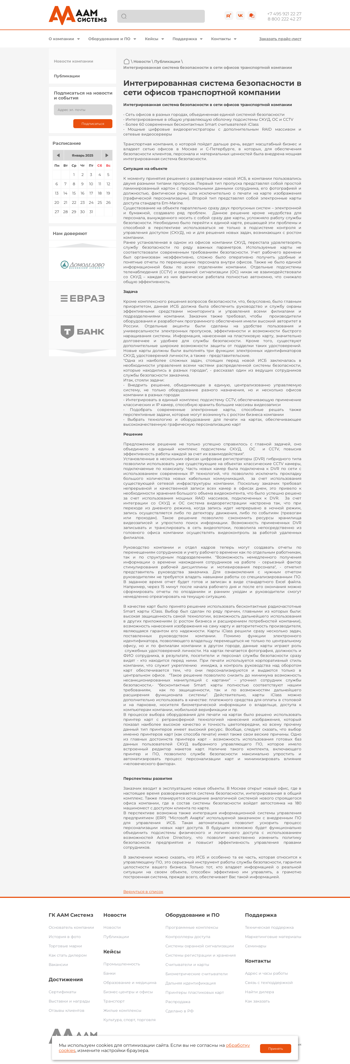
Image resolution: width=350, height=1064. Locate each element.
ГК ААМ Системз (71, 915)
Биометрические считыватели (196, 973)
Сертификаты (62, 991)
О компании (61, 38)
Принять (275, 1049)
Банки (109, 973)
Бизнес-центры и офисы (128, 991)
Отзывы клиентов (66, 1010)
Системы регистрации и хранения (200, 955)
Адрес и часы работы (266, 973)
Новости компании (73, 61)
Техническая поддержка (269, 927)
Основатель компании (71, 927)
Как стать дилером (68, 955)
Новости (142, 61)
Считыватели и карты (187, 964)
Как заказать (257, 1001)
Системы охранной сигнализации (199, 946)
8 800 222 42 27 (284, 19)
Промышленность (121, 964)
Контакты (221, 38)
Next (82, 351)
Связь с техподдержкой (269, 982)
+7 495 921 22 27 (284, 13)
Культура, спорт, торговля (129, 1019)
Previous (82, 245)
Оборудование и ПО (109, 38)
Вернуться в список (143, 891)
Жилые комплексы (122, 1010)
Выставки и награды (69, 1001)
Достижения (66, 980)
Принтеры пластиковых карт (194, 992)
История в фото (65, 936)
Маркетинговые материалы (273, 936)
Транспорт (114, 1001)
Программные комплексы (191, 927)
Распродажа (177, 1001)
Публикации (67, 76)
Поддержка (185, 38)
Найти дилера (259, 991)
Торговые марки (65, 946)
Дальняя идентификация (190, 983)
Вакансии (58, 964)
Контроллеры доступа (187, 936)
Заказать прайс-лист (280, 38)
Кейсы (151, 38)
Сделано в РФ (179, 1011)
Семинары (255, 946)
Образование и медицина (129, 982)
